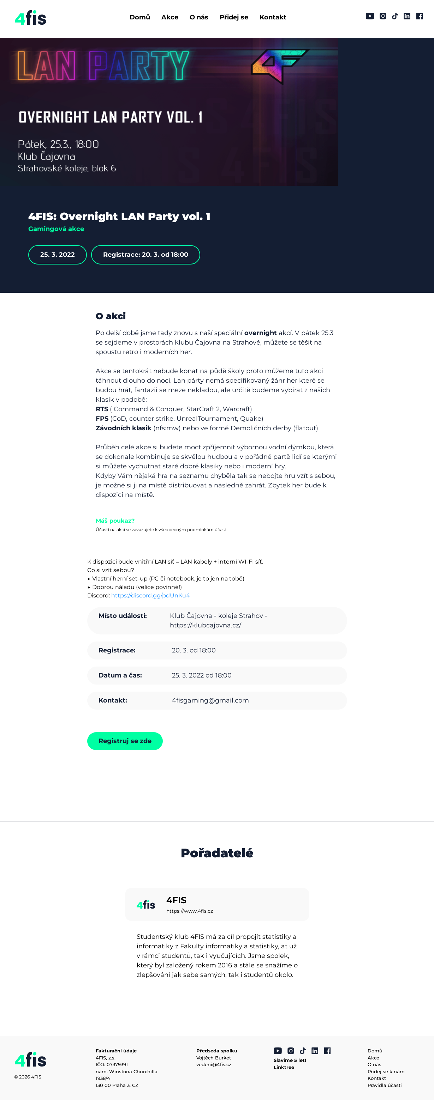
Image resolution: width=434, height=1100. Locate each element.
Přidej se (234, 17)
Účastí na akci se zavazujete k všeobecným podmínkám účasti (161, 529)
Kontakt (273, 17)
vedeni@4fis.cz (213, 1064)
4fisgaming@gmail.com (210, 700)
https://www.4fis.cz (189, 911)
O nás (199, 17)
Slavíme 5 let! (290, 1060)
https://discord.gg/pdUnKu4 (150, 595)
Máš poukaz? (115, 520)
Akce (169, 17)
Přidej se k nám (386, 1071)
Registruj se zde (125, 741)
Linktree (284, 1067)
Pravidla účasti (385, 1085)
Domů (140, 17)
